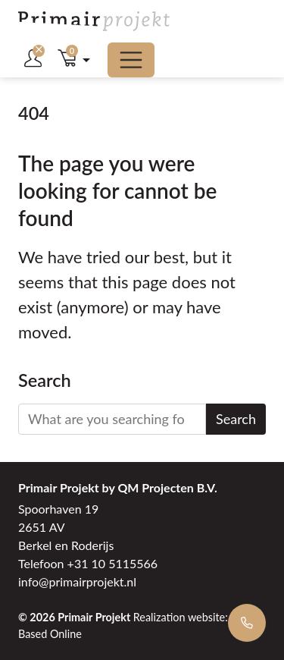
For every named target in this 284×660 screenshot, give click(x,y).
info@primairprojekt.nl (77, 581)
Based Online (50, 633)
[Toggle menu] (131, 59)
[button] (73, 59)
